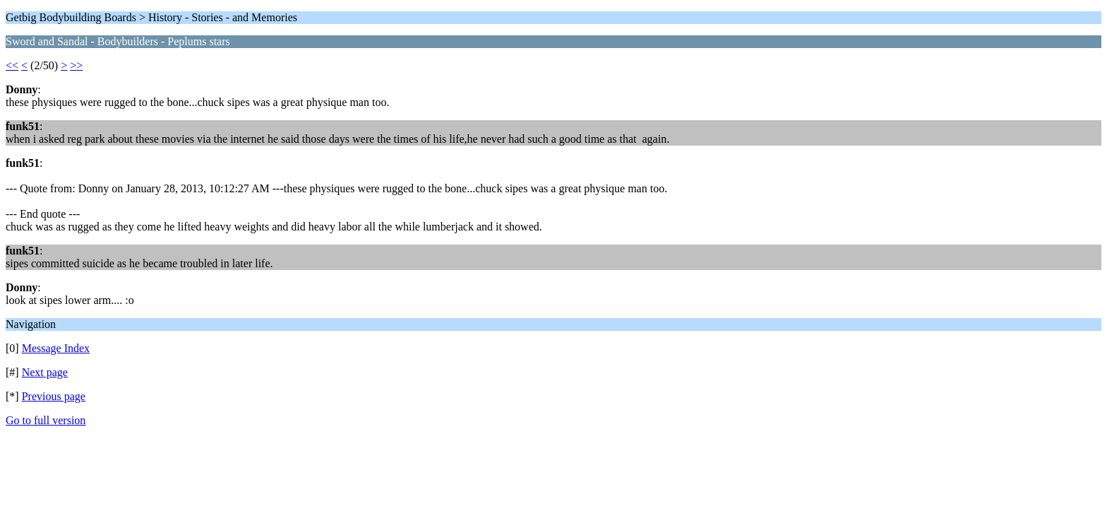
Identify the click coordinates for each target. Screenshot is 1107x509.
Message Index (56, 348)
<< (12, 65)
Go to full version (45, 420)
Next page (45, 372)
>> (76, 65)
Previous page (53, 396)
